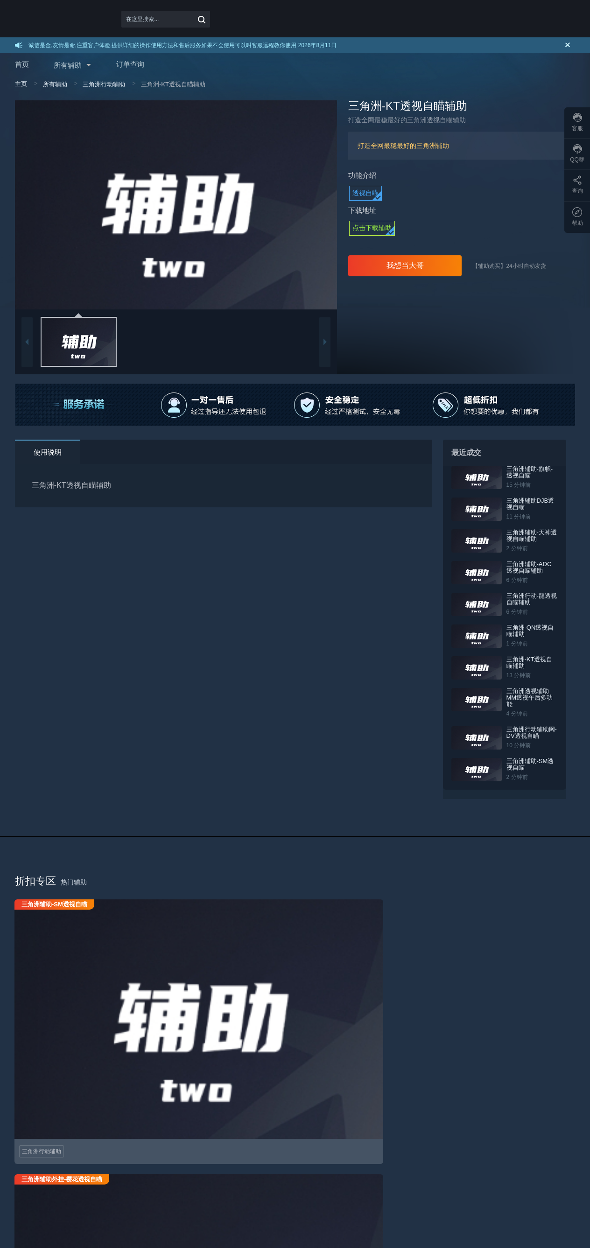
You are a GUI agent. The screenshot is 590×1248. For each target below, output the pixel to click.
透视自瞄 (365, 192)
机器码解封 (208, 1141)
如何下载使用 (32, 1128)
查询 (577, 184)
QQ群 (577, 153)
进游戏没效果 (211, 1128)
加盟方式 (116, 1128)
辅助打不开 (208, 1116)
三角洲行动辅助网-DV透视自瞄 (532, 726)
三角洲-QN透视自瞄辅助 (534, 631)
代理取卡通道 (121, 1141)
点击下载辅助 (372, 227)
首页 (22, 64)
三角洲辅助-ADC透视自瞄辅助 (535, 567)
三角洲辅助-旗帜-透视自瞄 (536, 472)
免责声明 (295, 1128)
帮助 (577, 216)
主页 (21, 83)
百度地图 (134, 1200)
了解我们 (384, 1128)
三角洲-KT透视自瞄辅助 (536, 662)
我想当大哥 (405, 265)
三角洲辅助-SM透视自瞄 (534, 757)
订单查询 (130, 64)
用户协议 (295, 1116)
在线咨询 (543, 1226)
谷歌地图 (69, 1200)
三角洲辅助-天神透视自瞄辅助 (535, 535)
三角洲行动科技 (206, 1200)
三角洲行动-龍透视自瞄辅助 (535, 599)
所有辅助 (68, 65)
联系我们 (384, 1116)
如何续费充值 (32, 1141)
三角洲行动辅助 (104, 84)
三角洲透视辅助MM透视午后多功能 (536, 694)
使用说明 (48, 452)
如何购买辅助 (32, 1116)
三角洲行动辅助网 (274, 1200)
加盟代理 (116, 1116)
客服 (577, 122)
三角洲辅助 (395, 1200)
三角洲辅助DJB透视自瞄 (534, 504)
